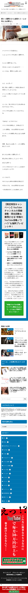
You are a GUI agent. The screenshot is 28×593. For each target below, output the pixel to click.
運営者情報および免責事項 (14, 574)
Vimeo (6, 442)
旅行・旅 (6, 501)
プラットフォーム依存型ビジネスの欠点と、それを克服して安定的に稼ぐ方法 (21, 343)
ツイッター (7, 473)
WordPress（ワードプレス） (11, 446)
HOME (4, 13)
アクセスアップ (8, 458)
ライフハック (7, 489)
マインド (6, 481)
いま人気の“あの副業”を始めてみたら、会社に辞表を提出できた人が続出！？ (18, 369)
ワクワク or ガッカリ (20, 332)
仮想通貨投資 (7, 493)
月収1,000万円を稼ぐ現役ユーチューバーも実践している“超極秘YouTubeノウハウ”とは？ (18, 390)
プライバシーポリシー (18, 572)
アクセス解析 (7, 462)
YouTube (6, 450)
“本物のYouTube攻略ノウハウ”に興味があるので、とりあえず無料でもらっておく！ (14, 308)
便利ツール (7, 497)
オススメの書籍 (8, 465)
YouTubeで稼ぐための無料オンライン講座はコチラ (13, 9)
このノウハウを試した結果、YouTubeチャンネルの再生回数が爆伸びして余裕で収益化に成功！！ (18, 380)
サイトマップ (7, 572)
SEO (5, 438)
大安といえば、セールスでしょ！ (21, 353)
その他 (6, 454)
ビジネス (10, 13)
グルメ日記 (7, 469)
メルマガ (6, 485)
